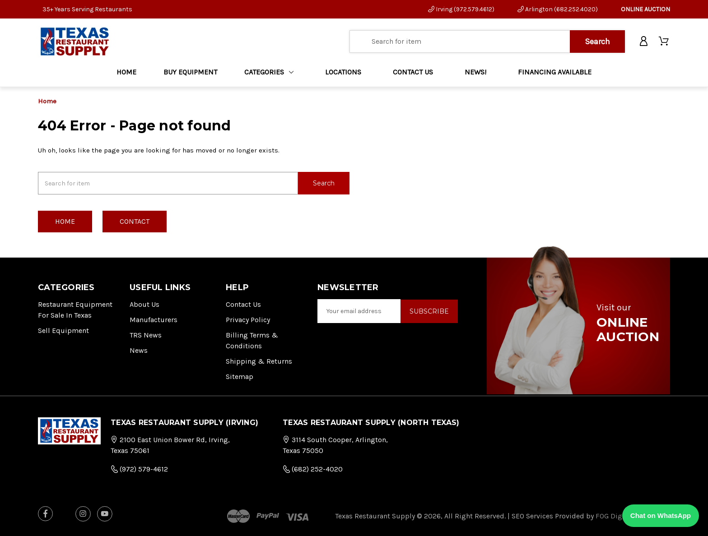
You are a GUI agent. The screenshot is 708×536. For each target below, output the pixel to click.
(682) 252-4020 (313, 468)
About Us (144, 304)
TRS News (146, 334)
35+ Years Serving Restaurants (87, 9)
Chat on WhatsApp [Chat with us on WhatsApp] (660, 515)
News (139, 350)
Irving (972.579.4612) (461, 9)
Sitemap (239, 376)
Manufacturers (153, 319)
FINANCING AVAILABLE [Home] (555, 72)
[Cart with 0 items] (664, 41)
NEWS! (475, 72)
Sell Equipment (63, 330)
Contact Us (243, 304)
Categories (268, 72)
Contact (134, 221)
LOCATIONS (343, 72)
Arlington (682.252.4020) (557, 9)
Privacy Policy (248, 319)
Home (126, 72)
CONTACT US (413, 72)
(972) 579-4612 (139, 468)
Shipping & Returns (259, 360)
